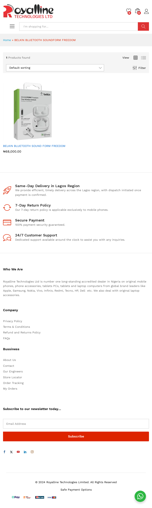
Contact (8, 365)
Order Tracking (13, 383)
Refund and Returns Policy (21, 332)
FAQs (6, 338)
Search (143, 26)
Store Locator (12, 377)
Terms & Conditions (16, 326)
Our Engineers (13, 371)
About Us (9, 360)
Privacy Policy (12, 321)
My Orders (10, 388)
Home (7, 40)
